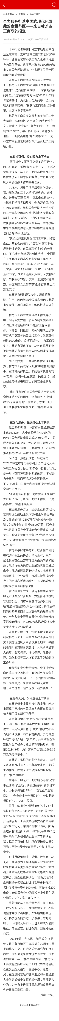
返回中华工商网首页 (29, 1005)
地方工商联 (35, 14)
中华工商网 (8, 14)
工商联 (22, 14)
